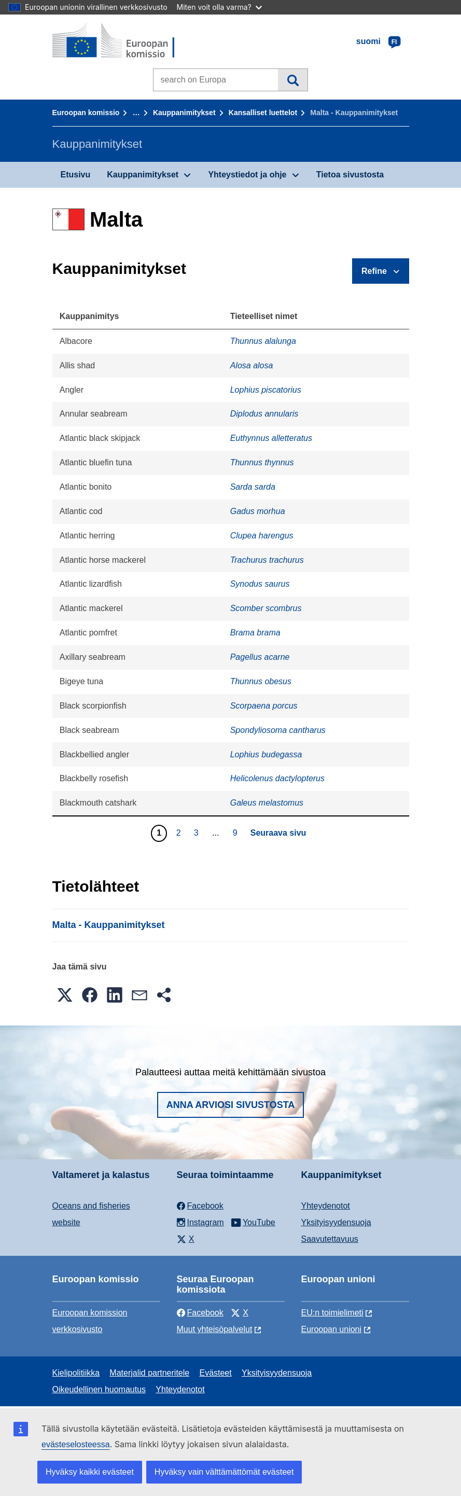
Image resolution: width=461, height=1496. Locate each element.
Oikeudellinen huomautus (99, 1389)
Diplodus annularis (264, 413)
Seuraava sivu (278, 832)
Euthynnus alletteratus (271, 438)
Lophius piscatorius (265, 389)
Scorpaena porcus (264, 705)
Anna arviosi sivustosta (230, 1105)
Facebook (200, 1312)
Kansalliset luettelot (263, 112)
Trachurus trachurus (267, 560)
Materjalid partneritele (149, 1372)
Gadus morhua (257, 511)
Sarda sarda (252, 486)
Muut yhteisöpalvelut (215, 1329)
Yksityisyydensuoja (336, 1222)
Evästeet (215, 1372)
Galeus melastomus (266, 802)
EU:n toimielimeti (332, 1312)
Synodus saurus (260, 583)
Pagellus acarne (260, 657)
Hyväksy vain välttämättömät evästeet (224, 1471)
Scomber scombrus (266, 608)
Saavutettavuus (329, 1239)
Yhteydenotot (325, 1205)
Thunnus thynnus (262, 462)
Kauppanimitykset (184, 112)
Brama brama (255, 632)
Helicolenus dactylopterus (277, 778)
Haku (293, 80)
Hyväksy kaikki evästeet (90, 1471)
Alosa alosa (251, 365)
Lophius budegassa (266, 754)
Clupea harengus (262, 535)
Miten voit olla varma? (219, 7)
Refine (374, 271)
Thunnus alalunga (263, 341)
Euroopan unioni (331, 1329)
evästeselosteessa (75, 1444)
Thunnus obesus (260, 681)
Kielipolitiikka (76, 1372)
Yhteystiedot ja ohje (247, 174)
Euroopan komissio (86, 112)
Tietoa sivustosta (350, 174)
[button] (64, 995)
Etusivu (76, 174)
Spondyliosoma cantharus (278, 730)
